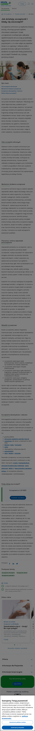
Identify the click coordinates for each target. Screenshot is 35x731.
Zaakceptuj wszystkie (17, 727)
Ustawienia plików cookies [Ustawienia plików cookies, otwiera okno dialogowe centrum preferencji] (17, 722)
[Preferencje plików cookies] (1, 729)
